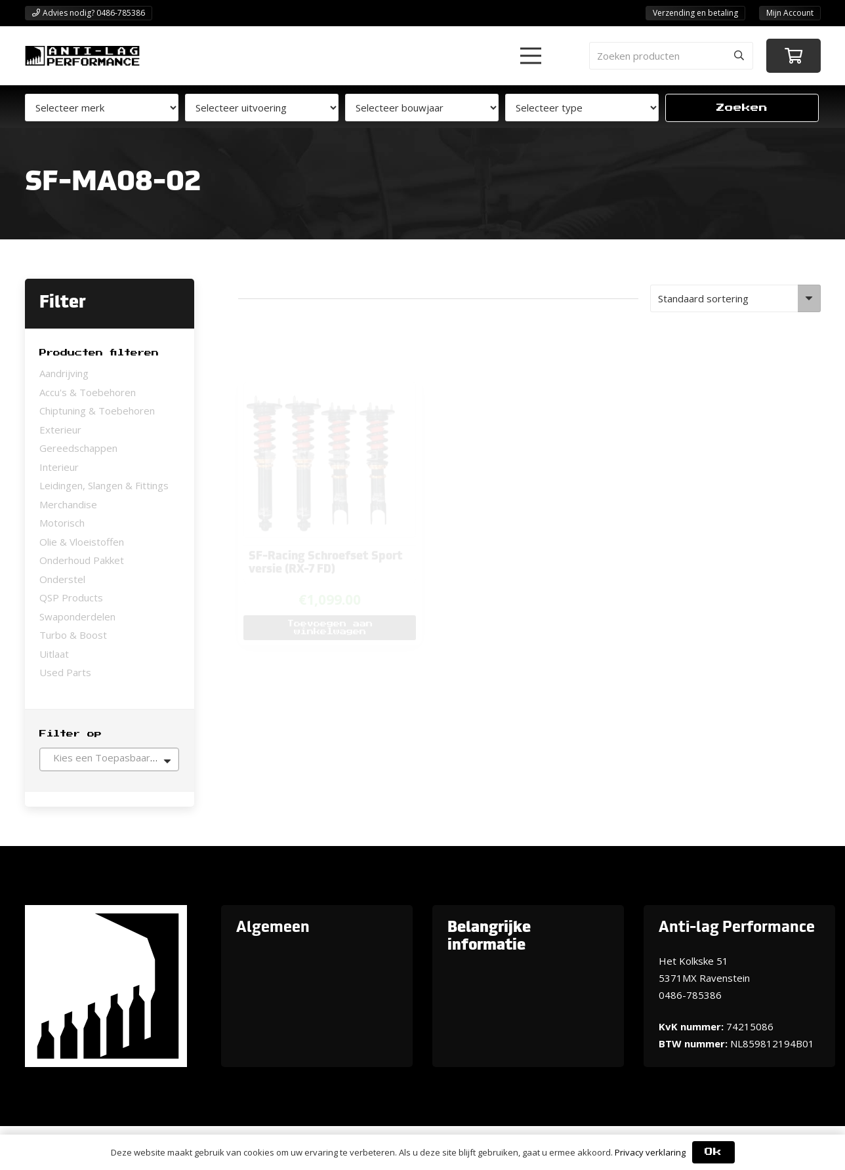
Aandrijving (64, 373)
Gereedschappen (78, 447)
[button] (530, 55)
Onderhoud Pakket (81, 560)
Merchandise (68, 504)
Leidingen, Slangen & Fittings (104, 485)
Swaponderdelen (77, 616)
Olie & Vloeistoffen (81, 541)
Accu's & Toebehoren (87, 392)
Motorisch (62, 522)
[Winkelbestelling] (735, 298)
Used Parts (65, 672)
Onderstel (62, 579)
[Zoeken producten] (671, 56)
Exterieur (60, 429)
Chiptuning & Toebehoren (97, 410)
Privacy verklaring (650, 1152)
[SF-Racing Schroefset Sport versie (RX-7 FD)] (322, 346)
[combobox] (109, 759)
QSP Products (71, 597)
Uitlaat (54, 653)
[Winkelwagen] (793, 56)
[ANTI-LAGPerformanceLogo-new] (82, 56)
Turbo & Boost (73, 634)
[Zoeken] (739, 56)
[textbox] (109, 757)
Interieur (59, 467)
